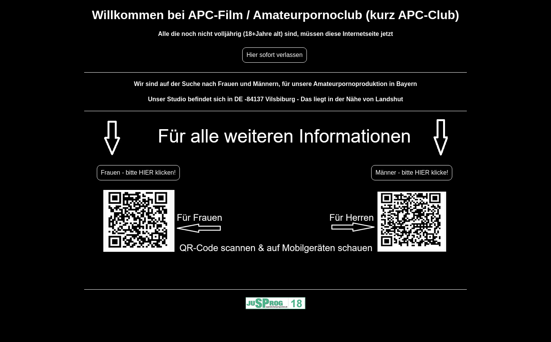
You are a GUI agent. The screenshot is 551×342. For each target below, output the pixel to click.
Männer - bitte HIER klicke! (411, 172)
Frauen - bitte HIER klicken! (138, 172)
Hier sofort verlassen (274, 55)
